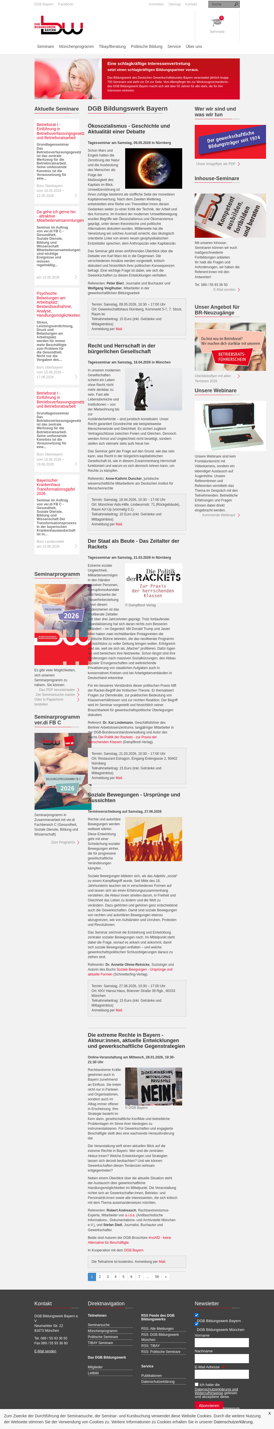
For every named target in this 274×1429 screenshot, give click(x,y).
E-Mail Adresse (210, 1367)
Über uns (194, 46)
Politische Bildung (147, 46)
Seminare (45, 46)
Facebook (65, 4)
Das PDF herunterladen (57, 690)
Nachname (204, 1351)
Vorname (202, 1335)
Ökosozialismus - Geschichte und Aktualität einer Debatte (129, 129)
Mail (119, 329)
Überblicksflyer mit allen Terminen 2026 (213, 378)
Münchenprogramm (76, 46)
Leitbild (93, 1373)
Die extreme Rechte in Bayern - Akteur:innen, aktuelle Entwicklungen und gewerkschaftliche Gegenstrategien (136, 1040)
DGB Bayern (44, 4)
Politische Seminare (103, 1337)
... (147, 1277)
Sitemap (175, 4)
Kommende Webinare (219, 515)
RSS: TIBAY (150, 1346)
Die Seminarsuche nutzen (55, 695)
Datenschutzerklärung (233, 1422)
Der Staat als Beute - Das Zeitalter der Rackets (133, 544)
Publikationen (151, 1376)
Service (174, 46)
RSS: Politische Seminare (160, 1352)
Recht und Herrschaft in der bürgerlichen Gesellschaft (121, 348)
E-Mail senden (225, 290)
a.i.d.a (130, 1215)
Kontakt (191, 4)
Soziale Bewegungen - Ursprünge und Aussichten (134, 797)
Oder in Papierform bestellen (48, 702)
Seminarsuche (99, 1325)
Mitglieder (95, 1367)
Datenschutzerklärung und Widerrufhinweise (216, 1391)
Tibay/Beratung (112, 46)
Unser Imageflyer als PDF (215, 164)
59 (157, 1277)
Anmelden (156, 4)
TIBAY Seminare (100, 1343)
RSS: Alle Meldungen (157, 1329)
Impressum (231, 1408)
